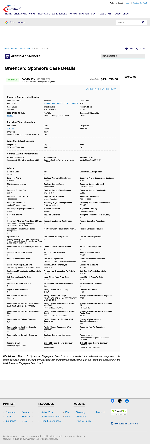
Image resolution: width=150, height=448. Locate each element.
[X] (121, 403)
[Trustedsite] (119, 416)
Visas (32, 14)
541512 (10, 116)
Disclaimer (81, 416)
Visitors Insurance (50, 416)
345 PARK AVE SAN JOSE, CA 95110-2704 (61, 103)
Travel (102, 14)
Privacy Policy (83, 421)
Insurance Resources (52, 429)
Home (8, 14)
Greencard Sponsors (21, 49)
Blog (126, 14)
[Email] (128, 403)
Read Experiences (51, 421)
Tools (117, 14)
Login (128, 3)
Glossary (81, 412)
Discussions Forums (52, 425)
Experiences (59, 14)
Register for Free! (140, 3)
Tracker (84, 14)
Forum (73, 14)
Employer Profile (92, 89)
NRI (109, 14)
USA (93, 14)
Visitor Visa (47, 412)
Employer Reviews (109, 89)
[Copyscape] (124, 426)
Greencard (20, 14)
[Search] (143, 22)
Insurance (44, 14)
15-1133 (10, 128)
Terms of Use (83, 425)
